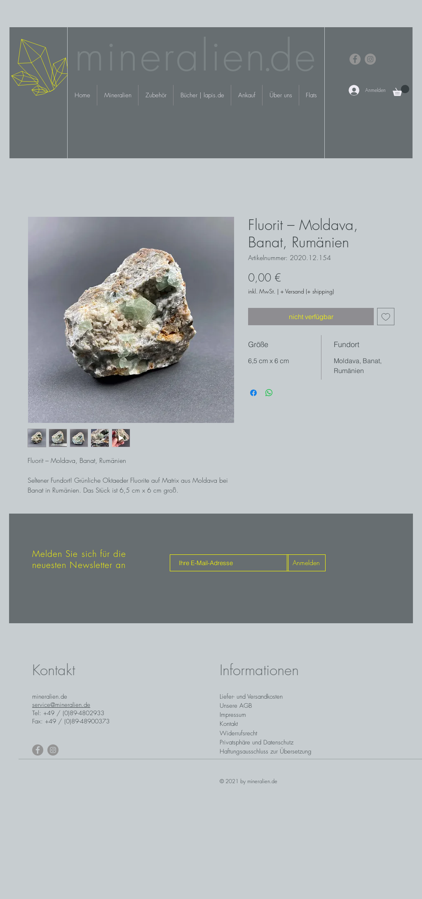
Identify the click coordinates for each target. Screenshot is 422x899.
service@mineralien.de (61, 705)
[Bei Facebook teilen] (253, 393)
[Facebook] (355, 59)
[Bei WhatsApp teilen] (269, 393)
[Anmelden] (306, 562)
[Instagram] (370, 59)
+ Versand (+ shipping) (307, 291)
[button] (401, 90)
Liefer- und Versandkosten (251, 696)
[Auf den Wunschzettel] (385, 316)
